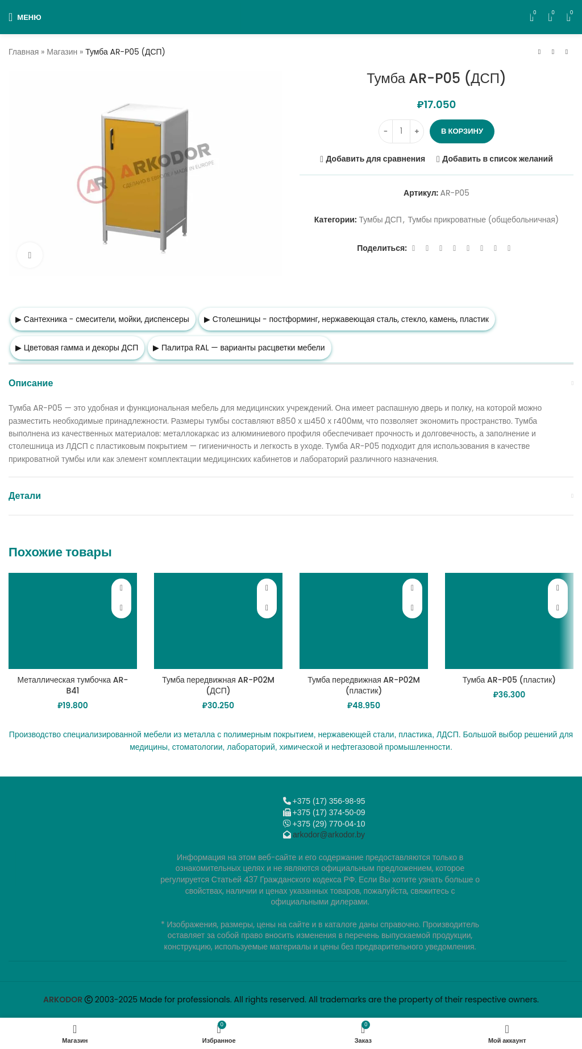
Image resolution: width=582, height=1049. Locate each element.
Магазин (62, 51)
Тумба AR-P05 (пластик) (509, 679)
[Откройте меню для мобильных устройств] (25, 17)
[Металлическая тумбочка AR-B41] (73, 621)
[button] (121, 608)
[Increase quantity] (417, 131)
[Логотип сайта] (291, 16)
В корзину (462, 131)
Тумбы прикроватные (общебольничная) (483, 219)
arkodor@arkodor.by (329, 834)
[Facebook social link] (414, 248)
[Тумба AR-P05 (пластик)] (509, 621)
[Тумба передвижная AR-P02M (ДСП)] (218, 621)
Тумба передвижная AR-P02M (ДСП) (218, 685)
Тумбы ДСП (380, 219)
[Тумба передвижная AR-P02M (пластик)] (364, 621)
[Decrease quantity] (386, 131)
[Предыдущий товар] (539, 52)
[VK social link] (482, 248)
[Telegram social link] (495, 248)
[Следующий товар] (566, 52)
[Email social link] (441, 248)
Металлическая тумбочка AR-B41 (72, 685)
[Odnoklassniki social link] (455, 248)
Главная (24, 51)
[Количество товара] (401, 131)
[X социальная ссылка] (427, 248)
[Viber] (509, 248)
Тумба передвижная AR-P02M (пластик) (363, 685)
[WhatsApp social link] (468, 248)
